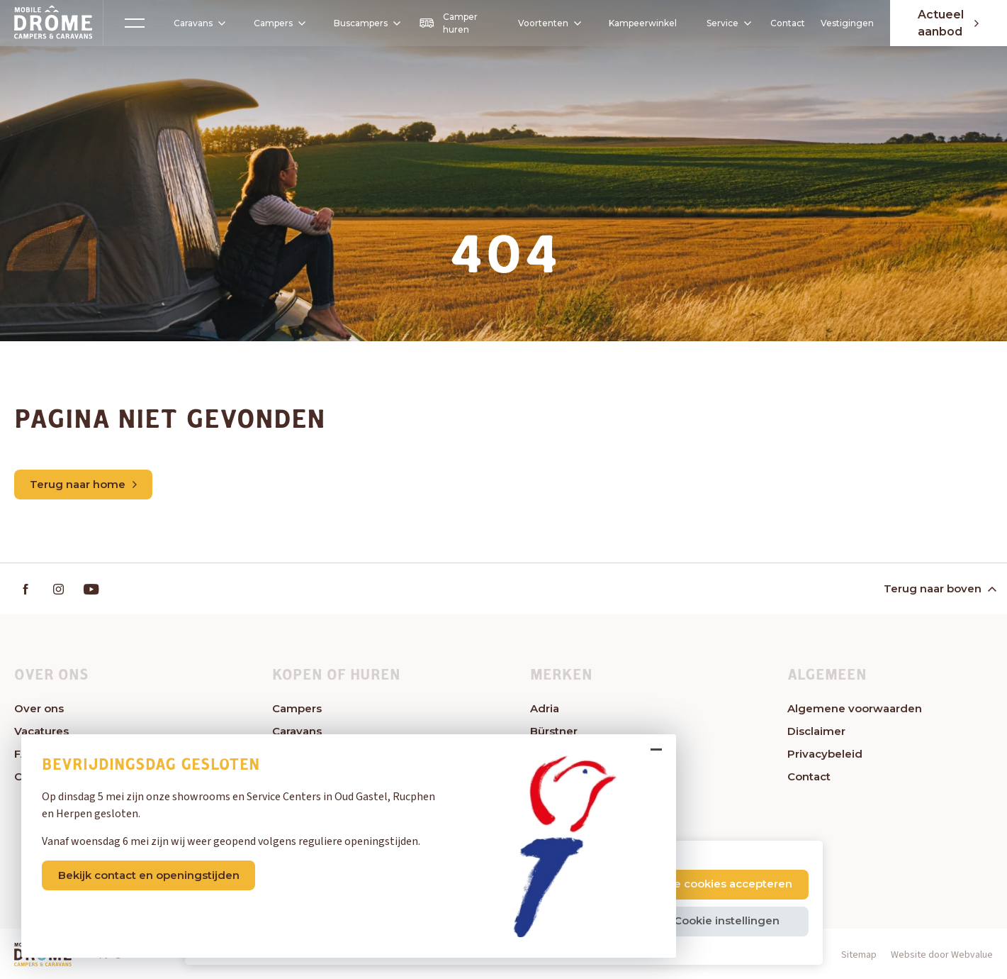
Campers (274, 23)
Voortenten (544, 23)
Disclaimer (816, 731)
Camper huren (448, 23)
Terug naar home (83, 484)
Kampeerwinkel (643, 23)
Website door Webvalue (942, 955)
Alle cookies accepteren (726, 883)
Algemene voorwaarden (854, 708)
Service (727, 23)
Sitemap (859, 955)
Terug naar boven (939, 588)
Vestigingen (847, 23)
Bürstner (554, 731)
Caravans (194, 23)
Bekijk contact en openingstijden (149, 875)
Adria (544, 708)
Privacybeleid (824, 753)
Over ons (39, 708)
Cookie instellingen (727, 920)
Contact (787, 23)
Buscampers (366, 23)
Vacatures (41, 731)
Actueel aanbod (948, 23)
